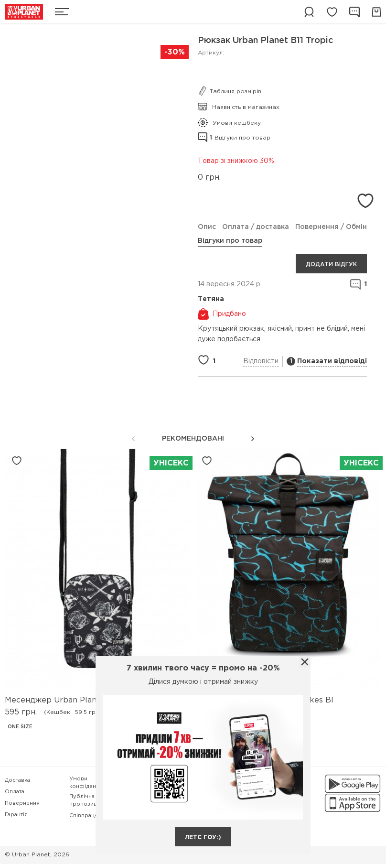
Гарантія (16, 814)
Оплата (14, 791)
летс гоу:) (203, 837)
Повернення (22, 803)
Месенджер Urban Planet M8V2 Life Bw (83, 700)
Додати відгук (331, 264)
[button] (252, 438)
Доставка (17, 780)
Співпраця (83, 815)
